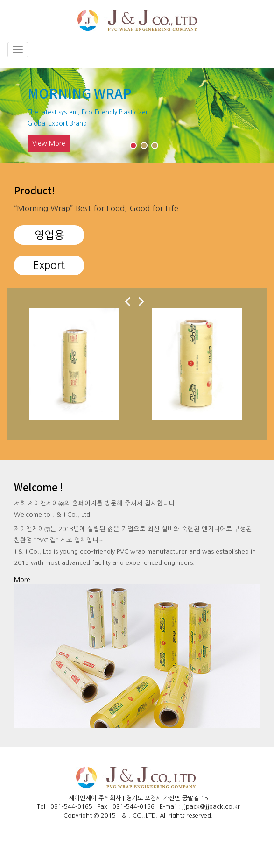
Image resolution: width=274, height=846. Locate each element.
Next (227, 100)
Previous (47, 100)
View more (48, 144)
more (22, 580)
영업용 (49, 235)
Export (49, 266)
